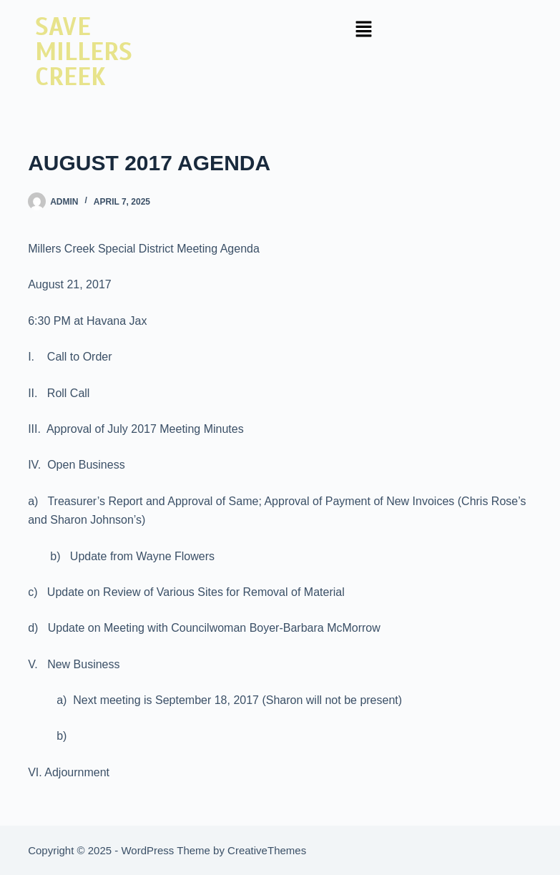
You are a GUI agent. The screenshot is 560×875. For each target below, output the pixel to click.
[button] (364, 30)
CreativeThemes (266, 850)
